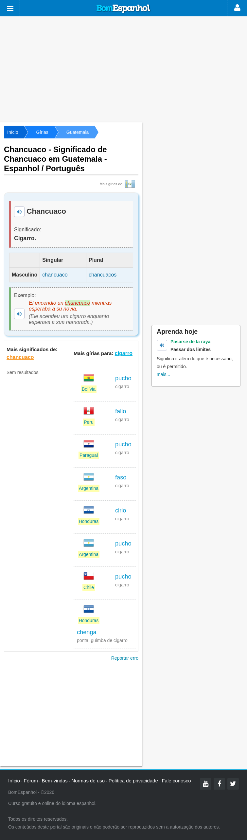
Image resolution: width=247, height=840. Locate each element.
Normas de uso (88, 780)
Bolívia (89, 389)
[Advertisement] (123, 69)
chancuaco (20, 357)
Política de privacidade (133, 780)
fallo (120, 411)
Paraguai (88, 455)
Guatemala (77, 132)
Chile (88, 587)
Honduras (89, 521)
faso (120, 477)
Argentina (88, 488)
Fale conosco (176, 780)
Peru (89, 422)
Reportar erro (124, 658)
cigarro (123, 353)
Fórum (31, 780)
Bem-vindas (55, 780)
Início (12, 132)
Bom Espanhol (123, 9)
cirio (120, 510)
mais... (163, 374)
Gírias (42, 132)
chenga (87, 632)
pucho (123, 378)
